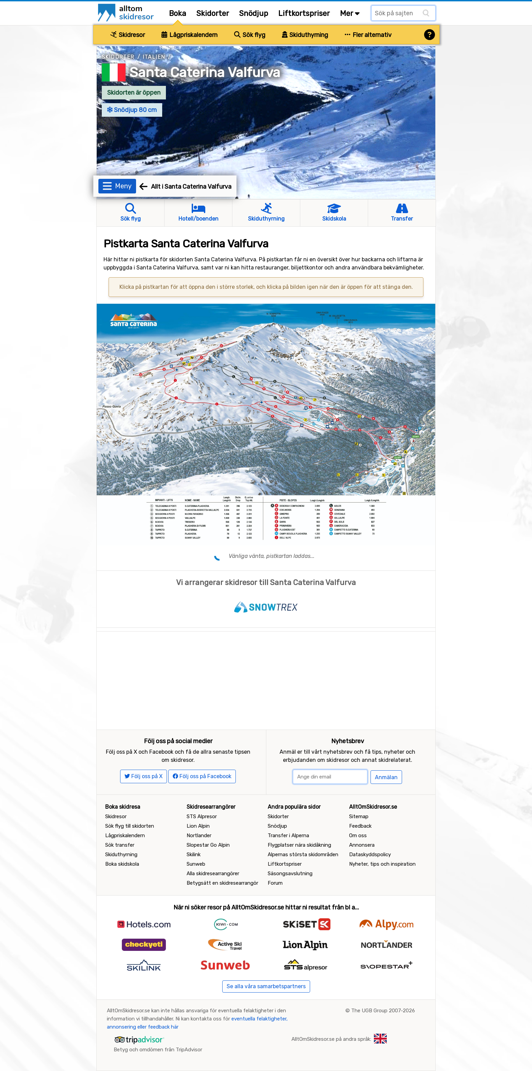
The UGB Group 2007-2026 (383, 1011)
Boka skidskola (122, 864)
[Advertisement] (266, 679)
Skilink (194, 854)
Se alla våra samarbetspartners (266, 986)
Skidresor (127, 35)
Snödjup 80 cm (132, 110)
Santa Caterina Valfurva (204, 72)
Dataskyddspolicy (370, 854)
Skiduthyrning (305, 35)
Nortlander (199, 835)
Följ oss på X (144, 776)
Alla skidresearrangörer (213, 873)
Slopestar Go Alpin (208, 845)
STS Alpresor (202, 816)
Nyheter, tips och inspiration (382, 864)
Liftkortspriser (304, 13)
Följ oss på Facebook (202, 776)
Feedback (360, 826)
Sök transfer (119, 845)
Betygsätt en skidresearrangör (222, 883)
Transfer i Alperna (288, 835)
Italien (154, 57)
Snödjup (253, 13)
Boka (177, 13)
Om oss (358, 835)
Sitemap (358, 816)
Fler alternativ (368, 35)
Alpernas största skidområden (303, 854)
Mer (350, 13)
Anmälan (386, 777)
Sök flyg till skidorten (129, 826)
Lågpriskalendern (189, 35)
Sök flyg (249, 35)
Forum (275, 883)
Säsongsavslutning (290, 873)
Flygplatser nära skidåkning (299, 845)
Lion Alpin (198, 826)
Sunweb (196, 864)
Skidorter (212, 13)
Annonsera (362, 845)
